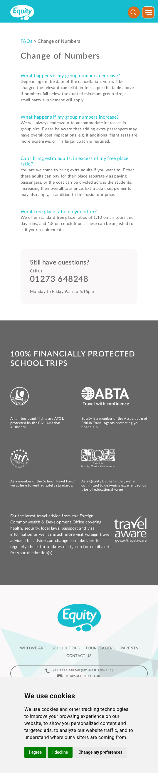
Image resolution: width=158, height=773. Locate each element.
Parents (129, 648)
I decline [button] (60, 752)
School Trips (66, 648)
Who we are (33, 648)
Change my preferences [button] (100, 752)
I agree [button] (35, 752)
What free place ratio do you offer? (59, 211)
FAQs (26, 41)
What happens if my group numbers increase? (70, 117)
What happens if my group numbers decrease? (70, 76)
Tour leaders (100, 648)
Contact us (78, 656)
